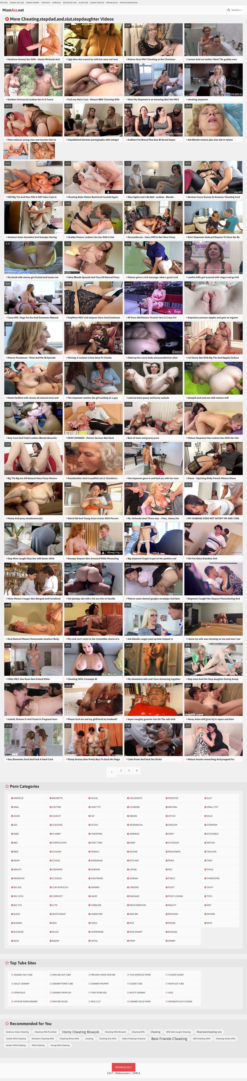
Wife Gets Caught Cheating (178, 1035)
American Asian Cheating (17, 1035)
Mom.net (21, 11)
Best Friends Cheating (169, 1041)
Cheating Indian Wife (225, 1041)
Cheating (155, 1034)
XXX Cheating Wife (201, 1041)
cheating (89, 1041)
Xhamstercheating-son (209, 1034)
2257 (110, 1076)
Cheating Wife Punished (45, 1035)
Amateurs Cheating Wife (43, 1041)
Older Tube (83, 3)
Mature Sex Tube (70, 3)
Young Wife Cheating (60, 1048)
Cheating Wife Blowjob (115, 1035)
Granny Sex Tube (17, 3)
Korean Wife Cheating (16, 1048)
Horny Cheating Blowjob (80, 1035)
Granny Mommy (32, 3)
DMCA (136, 1076)
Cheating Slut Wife (107, 1041)
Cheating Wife (138, 1035)
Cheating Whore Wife (69, 1041)
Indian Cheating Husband (133, 1041)
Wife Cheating (38, 1048)
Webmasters (123, 1076)
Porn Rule (45, 3)
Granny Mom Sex (97, 3)
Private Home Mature (128, 3)
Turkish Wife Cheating (16, 1041)
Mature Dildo (112, 3)
